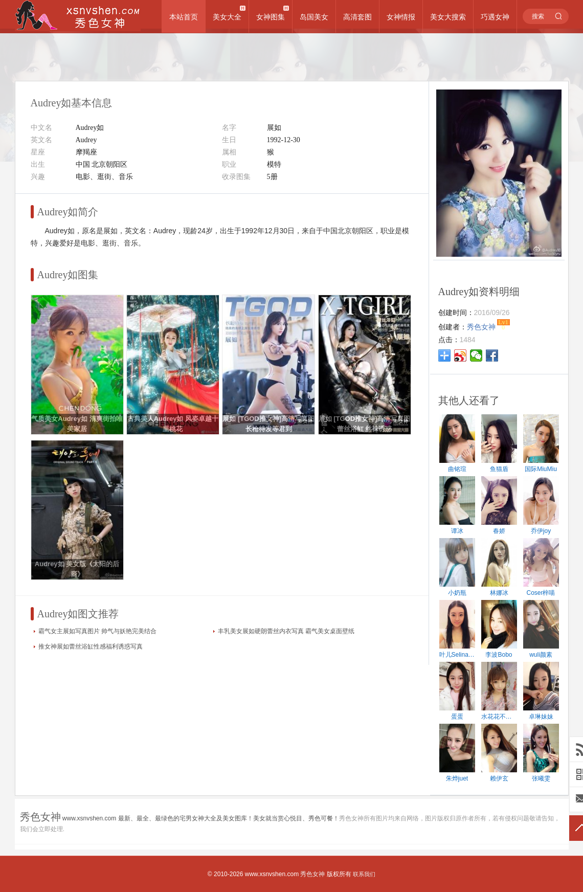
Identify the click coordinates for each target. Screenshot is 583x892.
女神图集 (270, 17)
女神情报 (401, 17)
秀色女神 (312, 874)
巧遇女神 (495, 17)
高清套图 (357, 17)
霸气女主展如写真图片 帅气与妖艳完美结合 (97, 631)
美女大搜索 (448, 17)
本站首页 (183, 17)
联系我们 (364, 874)
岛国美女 (314, 17)
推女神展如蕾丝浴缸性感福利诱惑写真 (90, 646)
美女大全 (227, 17)
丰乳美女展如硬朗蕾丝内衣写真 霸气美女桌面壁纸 (286, 631)
